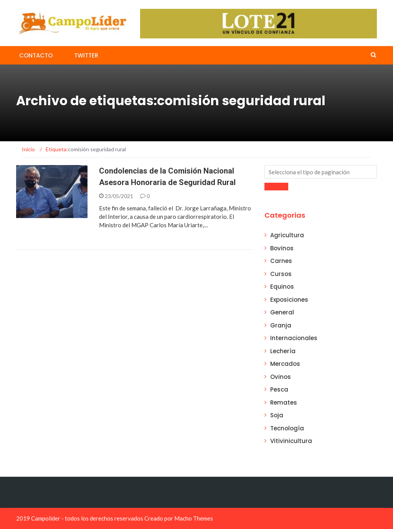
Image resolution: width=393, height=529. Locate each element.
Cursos (281, 274)
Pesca (279, 389)
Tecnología (287, 428)
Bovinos (282, 248)
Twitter (86, 55)
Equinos (282, 287)
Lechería (283, 351)
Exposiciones (289, 300)
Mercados (285, 364)
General (282, 312)
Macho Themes (193, 518)
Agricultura (287, 235)
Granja (280, 325)
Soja (276, 415)
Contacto (36, 55)
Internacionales (293, 338)
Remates (283, 402)
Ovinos (280, 377)
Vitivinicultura (291, 441)
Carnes (281, 261)
